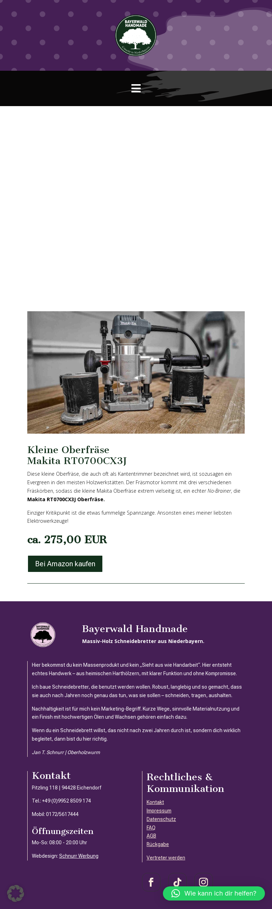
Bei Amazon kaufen (65, 564)
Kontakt (155, 802)
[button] (15, 893)
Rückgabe (158, 844)
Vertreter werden (166, 858)
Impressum (159, 811)
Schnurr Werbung (78, 856)
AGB (151, 836)
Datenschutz (161, 819)
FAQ (151, 827)
